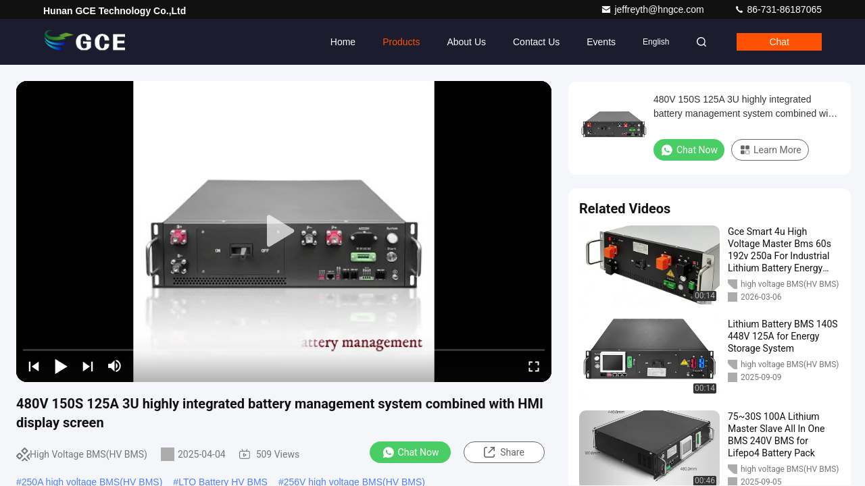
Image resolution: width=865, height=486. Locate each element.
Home (342, 41)
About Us (466, 41)
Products (401, 41)
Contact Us (536, 41)
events (601, 41)
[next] (87, 366)
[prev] (33, 366)
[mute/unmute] (114, 366)
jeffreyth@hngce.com (653, 9)
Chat (779, 41)
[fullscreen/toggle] (533, 366)
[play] (284, 231)
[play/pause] (60, 366)
